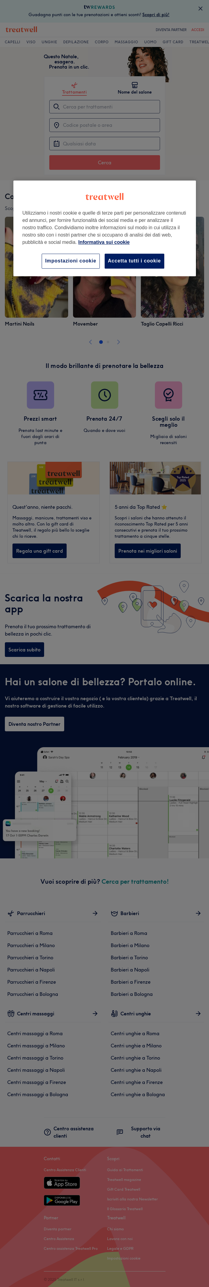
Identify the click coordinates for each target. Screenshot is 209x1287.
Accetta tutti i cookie (134, 261)
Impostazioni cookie (70, 261)
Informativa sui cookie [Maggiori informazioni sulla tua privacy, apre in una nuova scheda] (104, 242)
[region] (104, 228)
